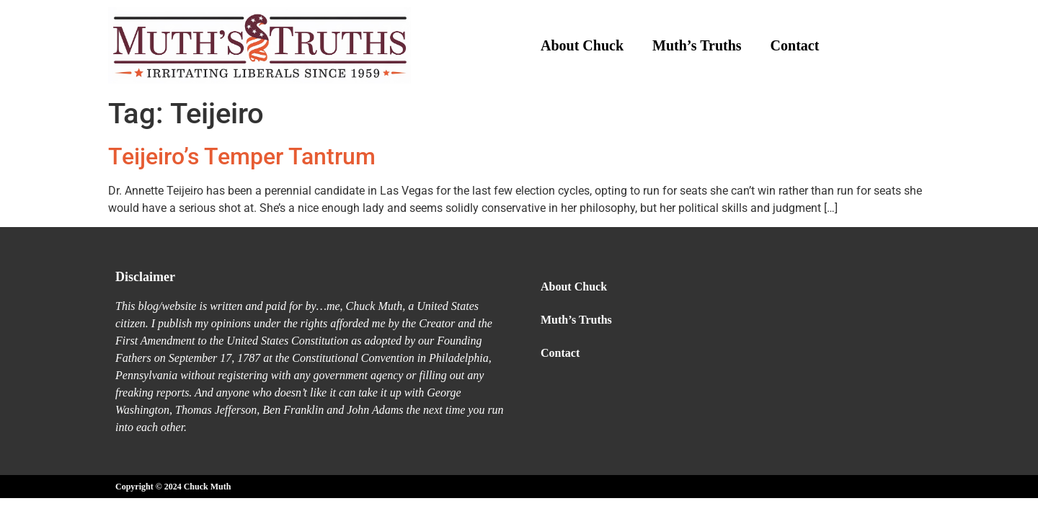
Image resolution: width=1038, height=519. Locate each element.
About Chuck (582, 45)
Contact (795, 45)
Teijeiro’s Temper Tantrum (242, 156)
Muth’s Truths (697, 45)
